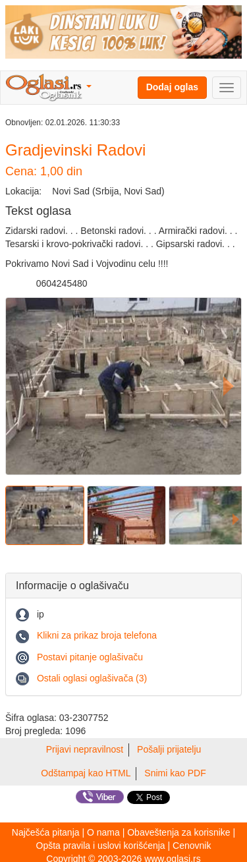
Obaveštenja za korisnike (178, 832)
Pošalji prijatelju (169, 749)
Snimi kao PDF (175, 773)
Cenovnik (192, 845)
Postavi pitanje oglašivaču (90, 657)
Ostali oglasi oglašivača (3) (92, 678)
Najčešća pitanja (46, 832)
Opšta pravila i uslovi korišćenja (100, 845)
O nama (103, 832)
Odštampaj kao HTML (85, 773)
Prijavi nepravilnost (85, 749)
